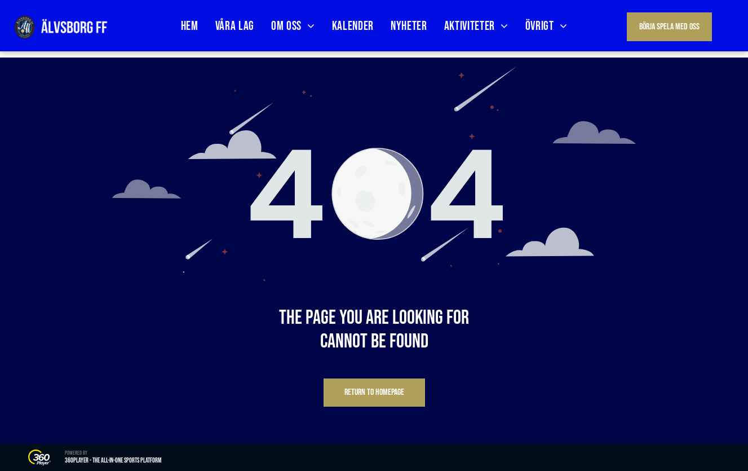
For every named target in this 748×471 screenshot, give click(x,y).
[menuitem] (189, 26)
